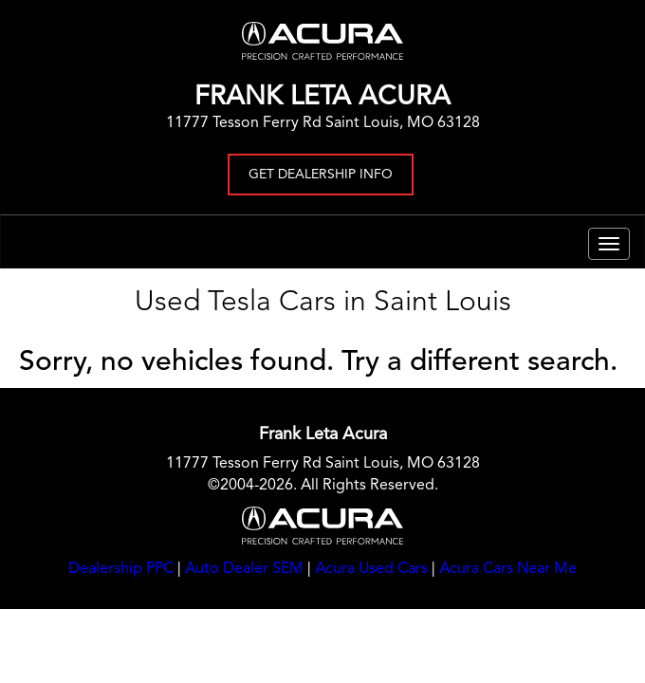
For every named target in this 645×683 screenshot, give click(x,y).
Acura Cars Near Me (508, 569)
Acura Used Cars (371, 569)
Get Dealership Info (321, 174)
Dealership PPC (121, 569)
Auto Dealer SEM (244, 569)
